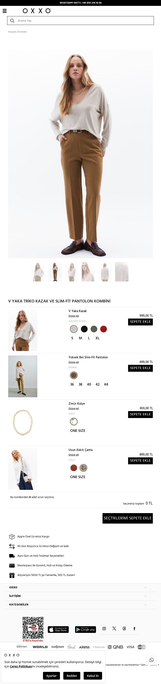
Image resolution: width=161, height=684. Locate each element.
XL (97, 338)
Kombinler (22, 32)
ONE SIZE (77, 431)
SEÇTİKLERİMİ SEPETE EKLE (128, 518)
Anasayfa (12, 32)
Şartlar (145, 665)
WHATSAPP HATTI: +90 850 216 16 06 (80, 3)
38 (80, 385)
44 (106, 385)
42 (98, 385)
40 (89, 385)
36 (72, 385)
